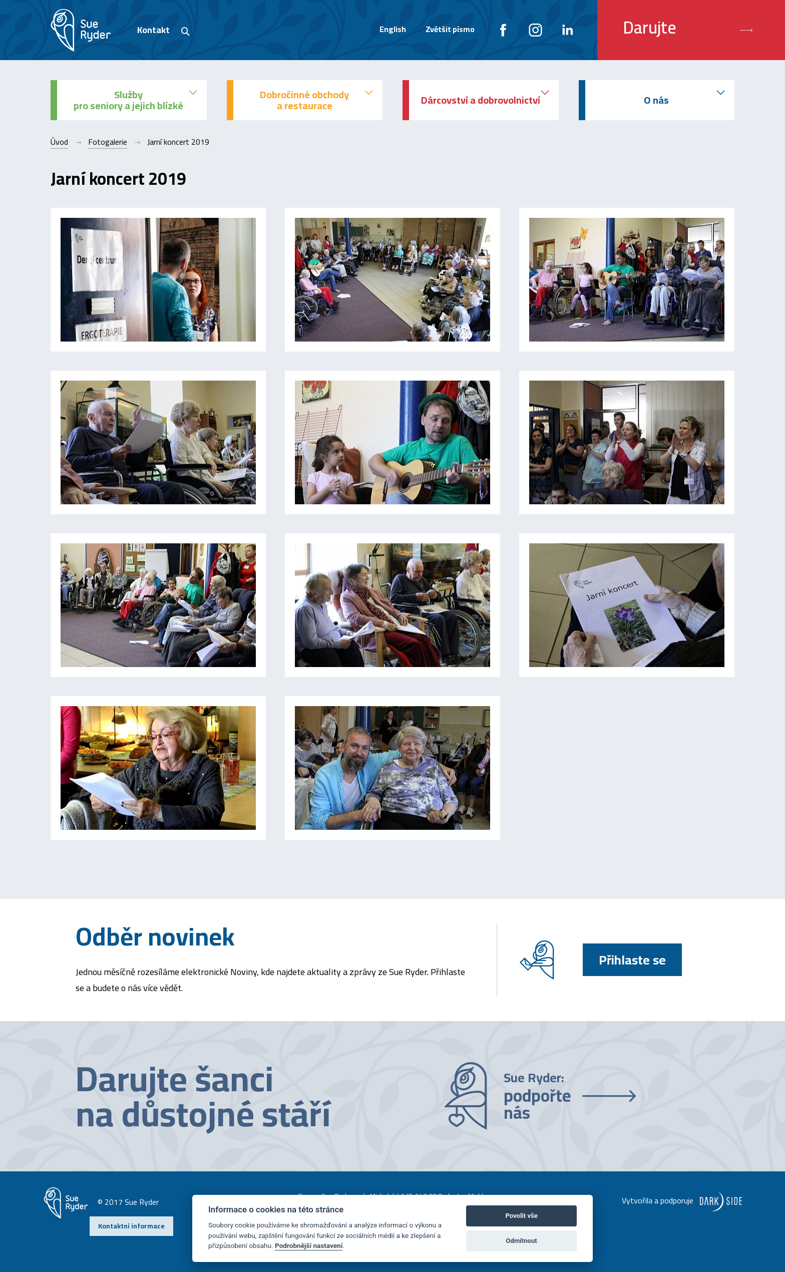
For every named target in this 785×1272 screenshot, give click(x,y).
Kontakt (153, 30)
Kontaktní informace (131, 1225)
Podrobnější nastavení (308, 1245)
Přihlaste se (632, 959)
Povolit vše (521, 1215)
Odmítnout (521, 1240)
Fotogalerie (107, 142)
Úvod (59, 142)
